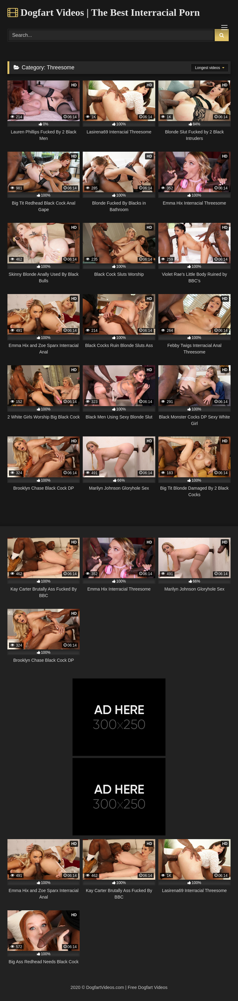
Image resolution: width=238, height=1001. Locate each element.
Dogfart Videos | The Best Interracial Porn (103, 12)
